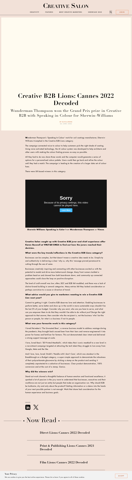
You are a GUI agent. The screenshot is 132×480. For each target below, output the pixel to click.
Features (49, 12)
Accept (121, 475)
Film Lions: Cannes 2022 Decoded (64, 462)
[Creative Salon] (66, 5)
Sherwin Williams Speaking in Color (46, 230)
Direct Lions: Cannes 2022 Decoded (65, 432)
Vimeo (101, 230)
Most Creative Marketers (70, 12)
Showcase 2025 (95, 12)
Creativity (34, 12)
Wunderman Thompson (82, 230)
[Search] (110, 12)
